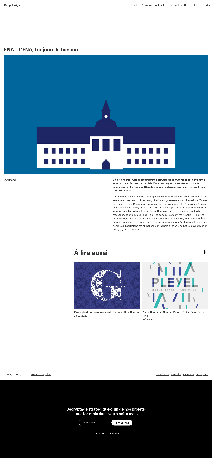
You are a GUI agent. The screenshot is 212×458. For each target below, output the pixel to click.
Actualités (161, 5)
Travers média (202, 5)
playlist (194, 225)
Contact (174, 5)
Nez (186, 5)
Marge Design (12, 5)
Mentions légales (41, 374)
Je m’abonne (122, 422)
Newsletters (162, 374)
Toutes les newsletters (106, 432)
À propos (147, 5)
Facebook (188, 374)
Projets (134, 5)
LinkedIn (176, 374)
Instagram (202, 374)
